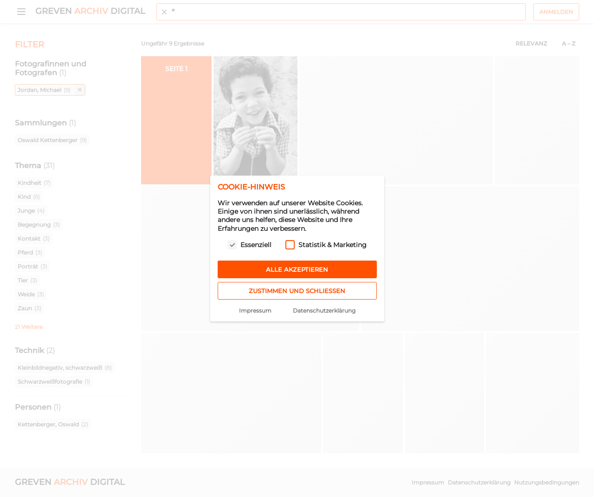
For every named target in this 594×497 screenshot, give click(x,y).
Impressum (255, 310)
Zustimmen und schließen (297, 290)
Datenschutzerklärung (324, 310)
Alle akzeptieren (297, 269)
